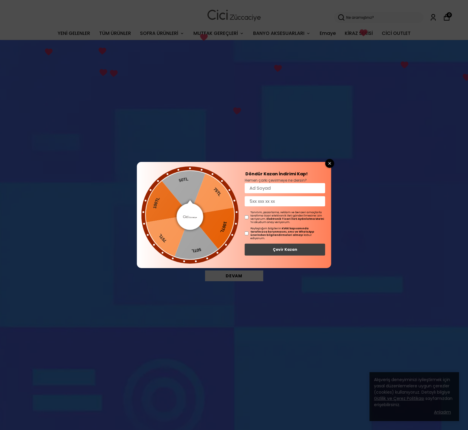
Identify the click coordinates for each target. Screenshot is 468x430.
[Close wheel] (329, 163)
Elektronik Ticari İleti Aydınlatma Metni (295, 219)
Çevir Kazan (285, 249)
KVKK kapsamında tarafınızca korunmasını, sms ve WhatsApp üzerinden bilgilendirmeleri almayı (282, 232)
